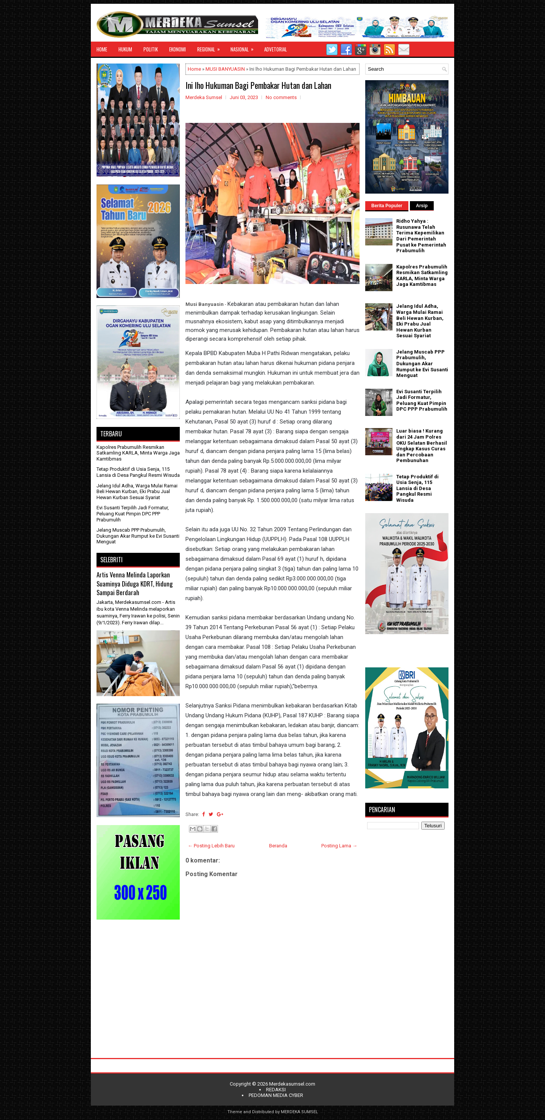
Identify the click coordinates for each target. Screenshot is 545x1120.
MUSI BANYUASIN (225, 69)
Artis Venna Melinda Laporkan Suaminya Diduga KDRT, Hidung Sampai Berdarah (135, 583)
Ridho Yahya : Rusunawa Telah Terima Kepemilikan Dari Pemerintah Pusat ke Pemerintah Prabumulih (421, 235)
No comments (281, 97)
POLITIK (150, 49)
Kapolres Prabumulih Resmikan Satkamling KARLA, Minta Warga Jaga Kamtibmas (138, 453)
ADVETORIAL (275, 49)
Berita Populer (386, 205)
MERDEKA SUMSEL (299, 1111)
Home (194, 69)
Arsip (422, 205)
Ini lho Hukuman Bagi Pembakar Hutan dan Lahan (258, 85)
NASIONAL (244, 47)
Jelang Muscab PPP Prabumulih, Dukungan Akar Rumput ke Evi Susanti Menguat (138, 535)
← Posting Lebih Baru (211, 846)
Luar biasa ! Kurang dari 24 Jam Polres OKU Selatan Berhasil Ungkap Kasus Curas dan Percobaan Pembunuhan (421, 445)
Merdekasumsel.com (292, 1084)
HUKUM (125, 49)
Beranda (278, 846)
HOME (102, 49)
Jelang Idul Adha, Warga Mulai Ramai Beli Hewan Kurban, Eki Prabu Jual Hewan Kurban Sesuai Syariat (137, 491)
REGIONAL (211, 47)
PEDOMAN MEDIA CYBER (276, 1095)
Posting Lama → (339, 846)
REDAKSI (276, 1089)
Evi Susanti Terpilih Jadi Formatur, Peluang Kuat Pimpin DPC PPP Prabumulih (133, 513)
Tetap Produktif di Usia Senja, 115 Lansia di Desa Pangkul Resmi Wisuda (138, 472)
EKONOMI (177, 49)
